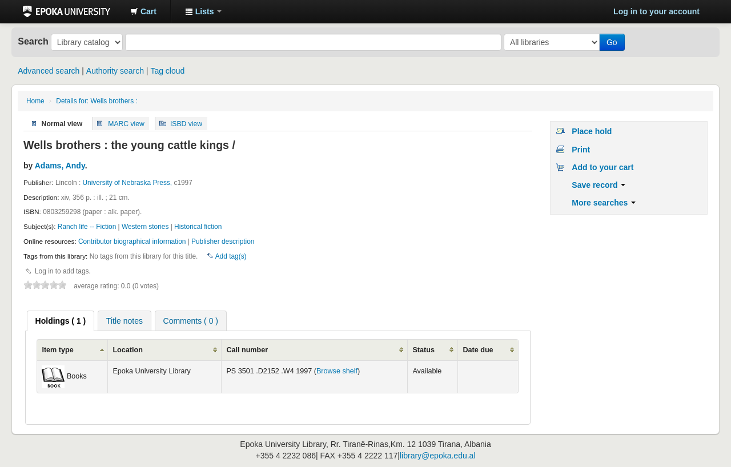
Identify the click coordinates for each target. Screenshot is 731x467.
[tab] (61, 321)
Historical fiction (198, 227)
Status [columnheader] (423, 350)
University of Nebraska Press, (127, 183)
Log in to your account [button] (656, 11)
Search (33, 41)
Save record (598, 185)
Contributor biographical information (132, 241)
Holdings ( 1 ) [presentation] (60, 320)
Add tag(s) (231, 256)
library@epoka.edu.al (438, 455)
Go (612, 42)
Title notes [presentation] (124, 320)
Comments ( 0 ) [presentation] (190, 320)
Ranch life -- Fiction (87, 227)
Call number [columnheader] (247, 350)
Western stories (145, 227)
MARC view (126, 123)
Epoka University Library (66, 11)
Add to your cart (602, 167)
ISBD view (186, 123)
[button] (143, 11)
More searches (604, 202)
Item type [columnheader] (57, 350)
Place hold (592, 131)
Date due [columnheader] (478, 350)
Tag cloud (167, 70)
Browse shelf (337, 371)
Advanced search (48, 70)
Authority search (115, 70)
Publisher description (222, 241)
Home (35, 101)
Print (581, 149)
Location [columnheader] (127, 350)
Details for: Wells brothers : (97, 101)
